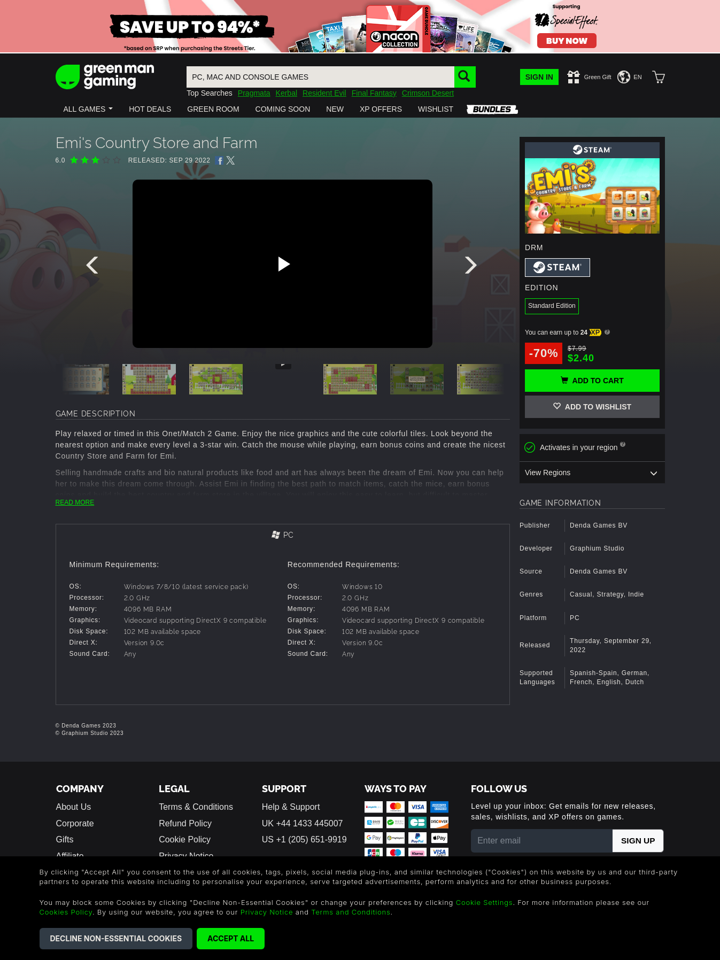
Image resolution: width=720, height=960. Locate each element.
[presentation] (94, 267)
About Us (73, 806)
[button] (88, 109)
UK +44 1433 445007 (302, 823)
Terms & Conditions (196, 806)
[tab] (283, 536)
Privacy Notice (267, 912)
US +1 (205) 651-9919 (304, 839)
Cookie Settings (484, 902)
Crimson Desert (428, 93)
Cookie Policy (185, 839)
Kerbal (286, 93)
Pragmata (254, 93)
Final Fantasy (374, 93)
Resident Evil (324, 93)
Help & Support (291, 806)
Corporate (75, 823)
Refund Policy (185, 823)
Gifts (65, 839)
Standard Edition (552, 305)
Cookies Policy (66, 912)
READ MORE (75, 502)
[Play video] (283, 264)
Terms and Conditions (350, 912)
